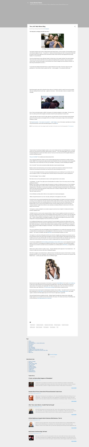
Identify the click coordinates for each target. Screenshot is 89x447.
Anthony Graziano (39, 324)
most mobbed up (72, 283)
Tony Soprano (52, 327)
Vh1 (57, 327)
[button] (75, 27)
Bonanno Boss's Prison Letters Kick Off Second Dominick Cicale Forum (45, 391)
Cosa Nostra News (36, 2)
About (30, 341)
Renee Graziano (39, 327)
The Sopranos (71, 126)
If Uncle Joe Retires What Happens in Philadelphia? (40, 378)
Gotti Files (31, 346)
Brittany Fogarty (57, 324)
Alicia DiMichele (60, 283)
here (57, 123)
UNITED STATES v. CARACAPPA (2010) (36, 343)
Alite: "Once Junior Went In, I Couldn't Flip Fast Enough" (41, 405)
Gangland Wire (31, 368)
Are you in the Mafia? (34, 156)
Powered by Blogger (52, 354)
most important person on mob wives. (44, 298)
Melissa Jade (32, 327)
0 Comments (46, 28)
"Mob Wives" (32, 324)
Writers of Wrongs (32, 361)
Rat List (30, 351)
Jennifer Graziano (65, 324)
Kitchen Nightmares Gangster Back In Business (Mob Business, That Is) (45, 418)
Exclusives (31, 345)
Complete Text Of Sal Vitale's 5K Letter (36, 349)
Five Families (31, 344)
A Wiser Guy (31, 369)
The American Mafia (32, 367)
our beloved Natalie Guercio (63, 291)
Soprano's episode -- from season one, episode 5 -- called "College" (44, 122)
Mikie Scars (31, 352)
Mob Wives (50, 232)
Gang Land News (32, 370)
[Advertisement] (52, 15)
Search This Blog (32, 348)
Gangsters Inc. (31, 365)
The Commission (32, 347)
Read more (74, 388)
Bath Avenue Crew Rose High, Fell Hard (38, 431)
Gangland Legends (32, 366)
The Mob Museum (32, 371)
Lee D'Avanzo (31, 342)
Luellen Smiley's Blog (33, 363)
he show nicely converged (49, 287)
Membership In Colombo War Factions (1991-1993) (38, 350)
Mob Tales (30, 362)
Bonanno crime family (49, 324)
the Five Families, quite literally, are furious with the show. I (52, 241)
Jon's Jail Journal (32, 364)
